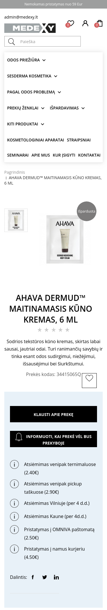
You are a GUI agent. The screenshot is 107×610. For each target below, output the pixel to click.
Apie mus (40, 155)
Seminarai (18, 155)
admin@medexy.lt (21, 17)
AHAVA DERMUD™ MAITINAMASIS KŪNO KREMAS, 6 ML (53, 180)
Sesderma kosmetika (29, 76)
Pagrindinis (14, 172)
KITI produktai (22, 124)
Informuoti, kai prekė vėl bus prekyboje (53, 439)
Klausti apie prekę (53, 414)
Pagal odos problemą (31, 92)
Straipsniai (79, 140)
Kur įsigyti (64, 155)
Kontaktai (89, 155)
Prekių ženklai (23, 108)
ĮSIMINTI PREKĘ (90, 387)
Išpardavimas (64, 108)
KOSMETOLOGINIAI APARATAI (35, 140)
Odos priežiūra (23, 60)
